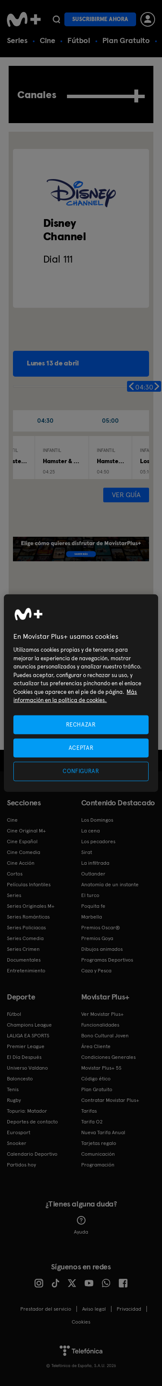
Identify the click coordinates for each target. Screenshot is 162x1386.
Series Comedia (25, 938)
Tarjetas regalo (98, 1143)
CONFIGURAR (81, 771)
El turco (90, 895)
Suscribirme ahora (100, 19)
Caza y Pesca (96, 971)
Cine (47, 40)
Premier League (25, 1046)
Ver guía (126, 495)
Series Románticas (28, 917)
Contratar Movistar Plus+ (110, 1100)
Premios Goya (97, 938)
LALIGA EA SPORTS (28, 1036)
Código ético (96, 1079)
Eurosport (18, 1132)
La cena (90, 831)
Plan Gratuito (126, 40)
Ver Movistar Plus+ (102, 1014)
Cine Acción (21, 863)
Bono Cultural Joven (105, 1036)
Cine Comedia (23, 852)
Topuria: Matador (27, 1111)
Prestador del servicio (45, 1309)
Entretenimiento (26, 971)
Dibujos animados (102, 949)
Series (17, 40)
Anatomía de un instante (110, 885)
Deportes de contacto (32, 1122)
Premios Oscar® (100, 928)
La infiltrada (95, 863)
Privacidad (129, 1309)
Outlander (93, 874)
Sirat (86, 852)
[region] (81, 693)
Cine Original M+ (26, 831)
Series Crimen (23, 949)
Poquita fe (93, 906)
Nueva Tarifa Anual (103, 1132)
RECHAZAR (80, 724)
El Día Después (24, 1057)
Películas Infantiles (29, 885)
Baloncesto (20, 1079)
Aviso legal (94, 1309)
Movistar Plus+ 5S (101, 1068)
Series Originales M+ (30, 906)
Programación (97, 1165)
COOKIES (81, 1322)
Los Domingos (97, 820)
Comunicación (98, 1154)
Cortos (14, 874)
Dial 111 (58, 259)
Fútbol (78, 40)
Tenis (13, 1089)
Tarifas (89, 1111)
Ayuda (81, 1225)
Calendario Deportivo (32, 1154)
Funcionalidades (100, 1025)
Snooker (16, 1143)
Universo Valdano (27, 1068)
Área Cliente (96, 1046)
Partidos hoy (21, 1165)
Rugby (14, 1100)
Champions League (29, 1025)
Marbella (91, 917)
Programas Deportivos (107, 960)
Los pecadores (98, 841)
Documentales (24, 960)
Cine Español (22, 841)
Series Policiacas (26, 928)
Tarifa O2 (92, 1122)
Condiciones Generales (108, 1057)
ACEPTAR (81, 748)
